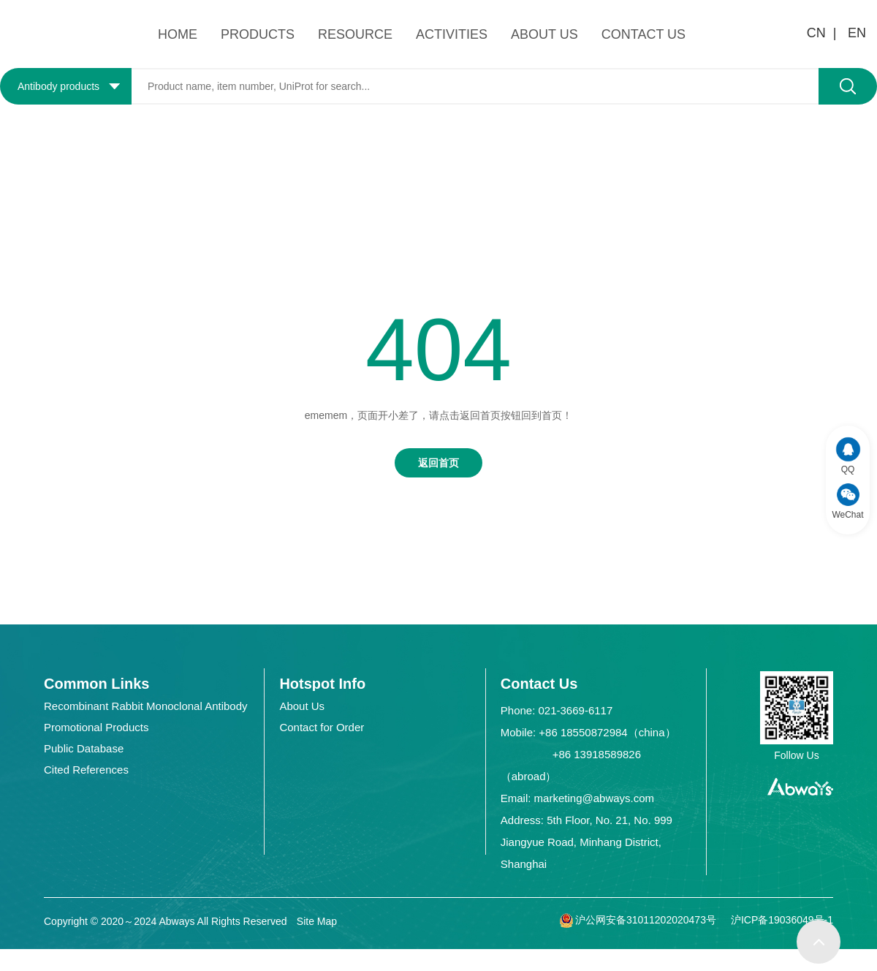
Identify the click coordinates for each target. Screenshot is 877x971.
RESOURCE (355, 34)
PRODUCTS (258, 34)
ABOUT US (544, 34)
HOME (177, 34)
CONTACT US (643, 34)
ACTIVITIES (451, 34)
